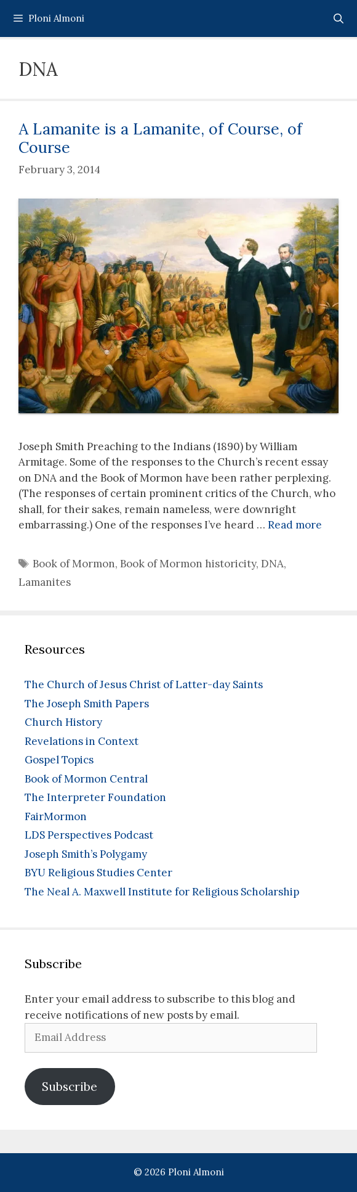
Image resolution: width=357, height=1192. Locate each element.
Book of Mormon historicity (188, 563)
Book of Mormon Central (86, 779)
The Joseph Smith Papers (87, 703)
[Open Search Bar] (338, 18)
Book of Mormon (74, 563)
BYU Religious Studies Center (98, 872)
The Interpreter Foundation (95, 797)
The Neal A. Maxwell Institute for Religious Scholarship (162, 891)
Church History (63, 722)
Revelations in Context (81, 741)
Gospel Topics (59, 760)
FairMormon (56, 816)
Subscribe (69, 1086)
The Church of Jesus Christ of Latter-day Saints (144, 684)
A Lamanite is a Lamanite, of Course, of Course (160, 138)
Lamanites (44, 582)
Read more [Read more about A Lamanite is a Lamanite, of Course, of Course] (295, 525)
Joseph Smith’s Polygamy (86, 854)
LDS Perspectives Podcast (89, 835)
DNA (272, 563)
